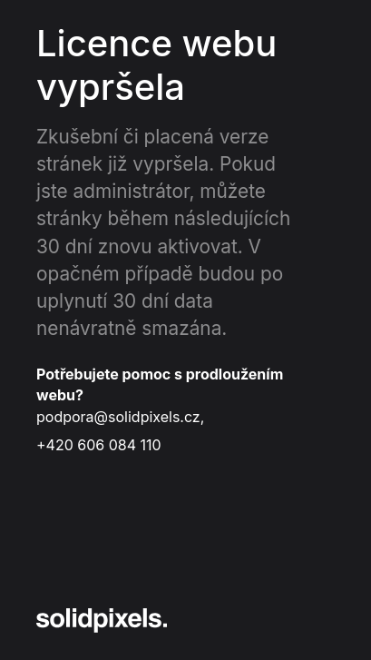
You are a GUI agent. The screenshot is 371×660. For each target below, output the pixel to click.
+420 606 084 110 (98, 445)
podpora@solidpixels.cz (118, 417)
